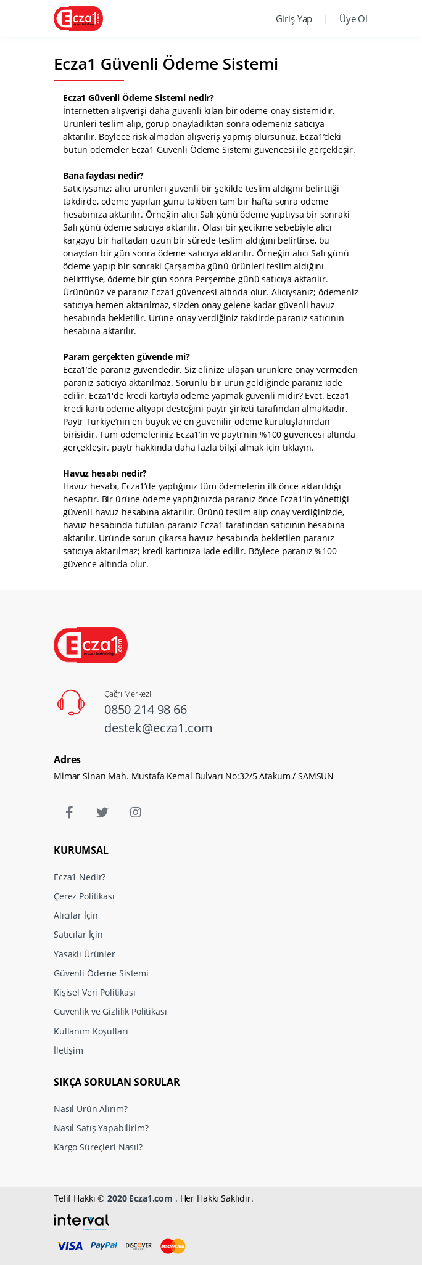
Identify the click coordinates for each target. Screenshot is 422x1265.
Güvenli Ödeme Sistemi (101, 973)
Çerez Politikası (84, 896)
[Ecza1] (78, 18)
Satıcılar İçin (78, 934)
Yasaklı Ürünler (84, 954)
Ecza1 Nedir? (80, 877)
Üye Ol (353, 18)
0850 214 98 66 (145, 709)
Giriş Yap (294, 18)
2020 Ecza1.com (140, 1198)
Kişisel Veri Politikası (95, 992)
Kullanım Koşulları (91, 1031)
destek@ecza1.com (158, 727)
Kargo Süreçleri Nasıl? (98, 1147)
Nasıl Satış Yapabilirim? (101, 1128)
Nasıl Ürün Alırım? (90, 1109)
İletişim (68, 1050)
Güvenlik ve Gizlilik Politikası (110, 1011)
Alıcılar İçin (76, 915)
